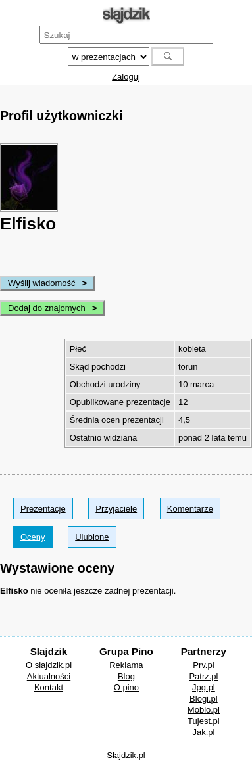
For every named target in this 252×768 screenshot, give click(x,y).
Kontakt (48, 687)
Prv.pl (203, 665)
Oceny (32, 537)
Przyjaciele (116, 509)
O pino (126, 687)
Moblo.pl (204, 710)
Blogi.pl (203, 699)
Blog (126, 676)
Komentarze (190, 509)
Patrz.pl (203, 676)
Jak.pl (203, 732)
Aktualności (48, 676)
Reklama (126, 665)
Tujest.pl (204, 721)
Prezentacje (43, 509)
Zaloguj (126, 77)
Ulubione (92, 537)
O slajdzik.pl (49, 665)
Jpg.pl (203, 687)
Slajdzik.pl (126, 755)
